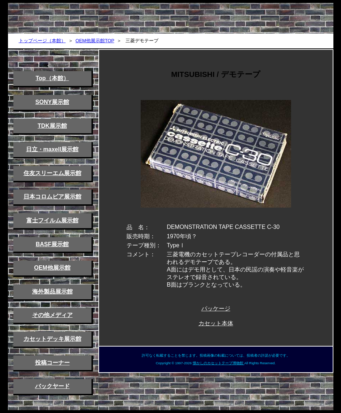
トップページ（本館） (42, 40)
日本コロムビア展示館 (52, 197)
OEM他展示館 (52, 268)
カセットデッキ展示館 (52, 339)
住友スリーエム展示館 (52, 173)
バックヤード (52, 386)
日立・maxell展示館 (52, 149)
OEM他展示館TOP (95, 40)
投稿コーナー (52, 363)
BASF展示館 (52, 244)
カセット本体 (216, 323)
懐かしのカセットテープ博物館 (218, 363)
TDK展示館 (52, 126)
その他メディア (52, 315)
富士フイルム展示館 (52, 220)
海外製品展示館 (52, 291)
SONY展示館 (52, 102)
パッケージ (215, 308)
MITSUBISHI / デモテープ (215, 74)
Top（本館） (52, 78)
